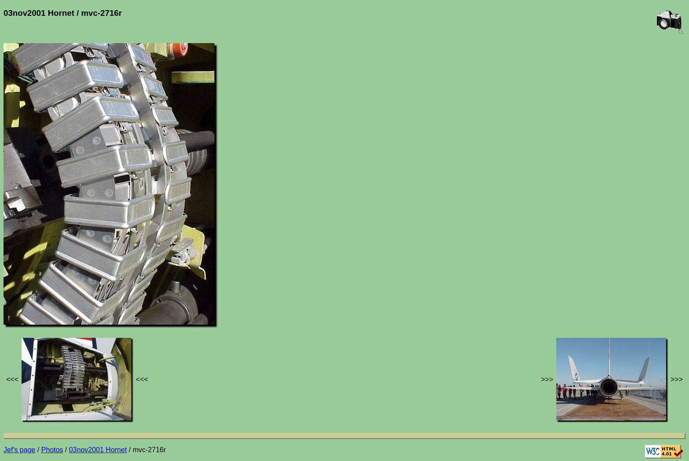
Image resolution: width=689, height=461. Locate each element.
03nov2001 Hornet (98, 450)
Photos (52, 450)
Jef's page (19, 450)
